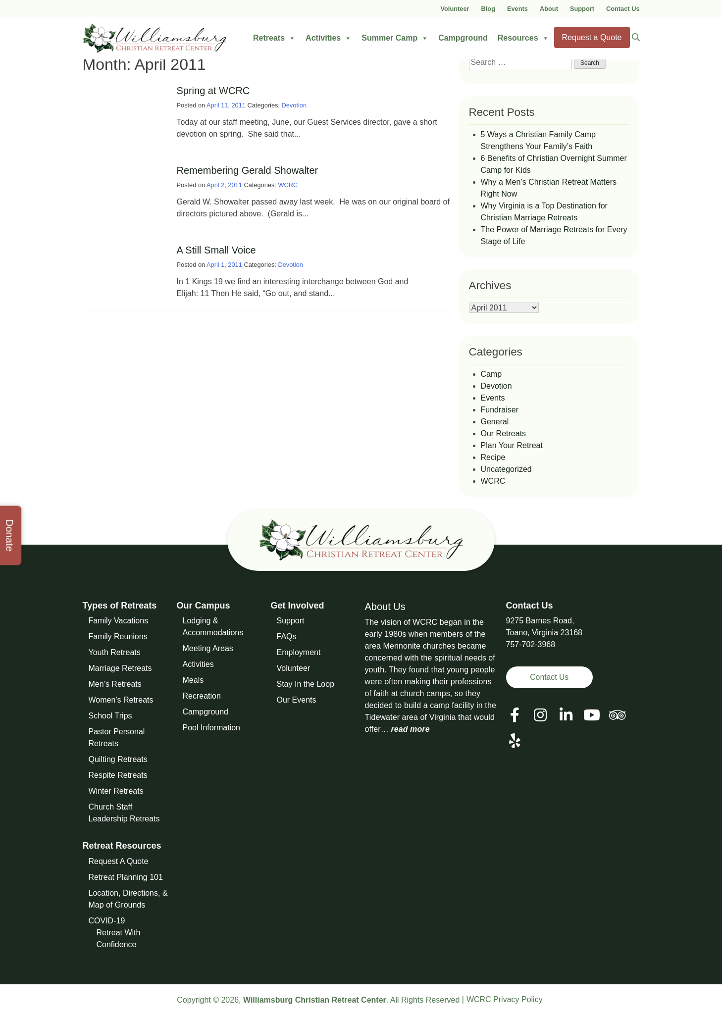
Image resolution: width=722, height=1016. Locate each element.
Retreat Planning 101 (126, 877)
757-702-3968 (531, 644)
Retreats (274, 38)
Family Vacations (119, 620)
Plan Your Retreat (512, 445)
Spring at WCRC (213, 90)
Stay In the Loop (306, 684)
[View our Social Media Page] (540, 715)
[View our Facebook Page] (514, 715)
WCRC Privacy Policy (504, 999)
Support (582, 8)
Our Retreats (503, 433)
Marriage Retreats (120, 668)
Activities (329, 38)
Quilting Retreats (118, 759)
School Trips (110, 715)
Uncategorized (506, 469)
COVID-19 (107, 920)
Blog (488, 8)
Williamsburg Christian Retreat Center (314, 1000)
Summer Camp (394, 38)
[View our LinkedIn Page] (566, 715)
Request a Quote (592, 37)
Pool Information (212, 727)
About (549, 8)
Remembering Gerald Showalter (247, 170)
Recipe (493, 457)
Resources (523, 38)
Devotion (294, 105)
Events (517, 8)
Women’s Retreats (121, 700)
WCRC (288, 185)
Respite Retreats (118, 775)
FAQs (287, 636)
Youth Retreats (115, 652)
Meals (193, 680)
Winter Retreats (116, 791)
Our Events (296, 700)
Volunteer (454, 8)
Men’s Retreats (115, 684)
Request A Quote (119, 861)
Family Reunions (118, 636)
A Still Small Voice (216, 250)
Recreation (202, 696)
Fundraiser (499, 410)
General (495, 421)
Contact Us (623, 8)
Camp (491, 374)
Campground (463, 38)
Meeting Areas (208, 648)
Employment (299, 652)
